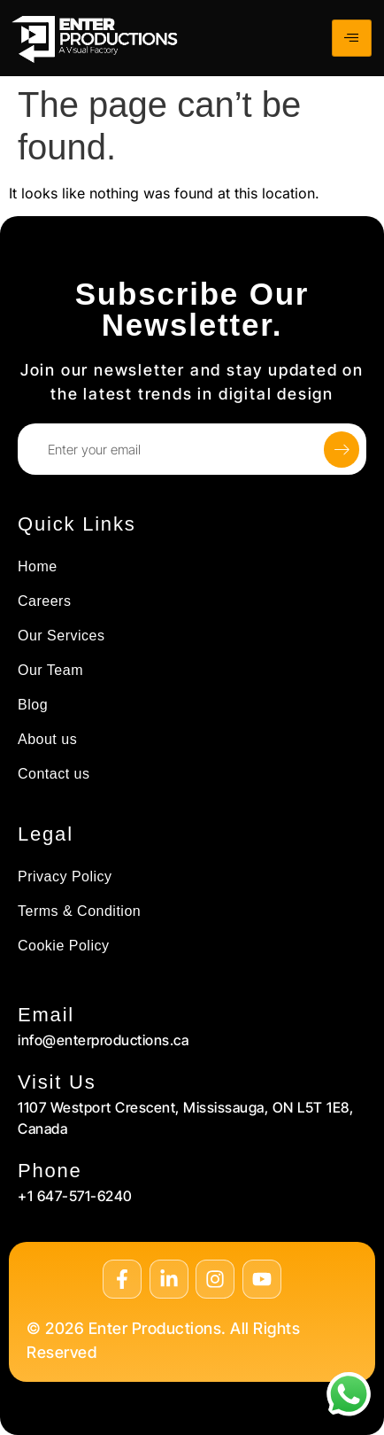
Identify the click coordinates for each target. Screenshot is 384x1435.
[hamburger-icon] (352, 38)
